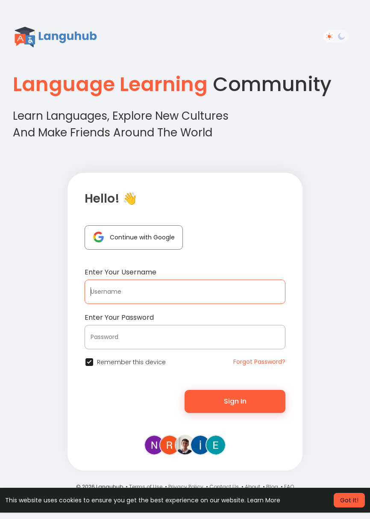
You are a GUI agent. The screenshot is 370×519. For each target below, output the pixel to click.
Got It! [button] (349, 500)
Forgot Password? (259, 361)
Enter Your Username (120, 272)
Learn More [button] (263, 500)
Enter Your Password (119, 317)
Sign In (235, 401)
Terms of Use (145, 486)
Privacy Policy (185, 486)
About (252, 486)
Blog (272, 486)
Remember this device (131, 362)
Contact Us (224, 486)
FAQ (289, 486)
